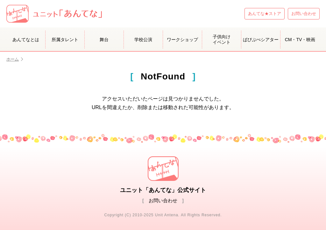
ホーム (14, 59)
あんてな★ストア (264, 13)
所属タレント (65, 39)
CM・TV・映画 (300, 39)
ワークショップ (182, 39)
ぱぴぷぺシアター (261, 39)
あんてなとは (25, 39)
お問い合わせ (303, 13)
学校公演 (143, 39)
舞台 (104, 39)
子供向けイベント (221, 39)
